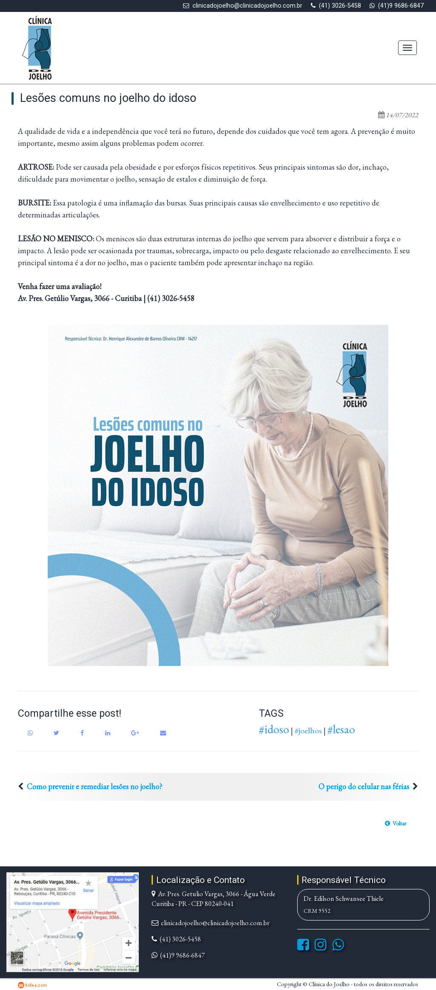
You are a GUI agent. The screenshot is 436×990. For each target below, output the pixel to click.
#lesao (341, 729)
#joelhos (308, 730)
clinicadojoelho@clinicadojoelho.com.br (247, 5)
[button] (395, 823)
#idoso (274, 729)
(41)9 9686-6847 (401, 5)
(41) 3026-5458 (340, 5)
